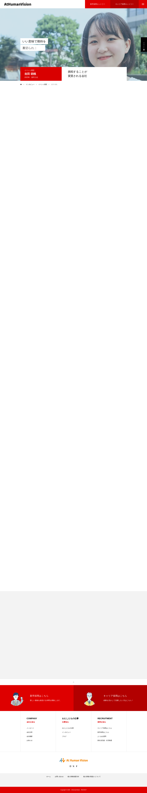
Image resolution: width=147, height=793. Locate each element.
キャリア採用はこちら (105, 728)
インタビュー (66, 732)
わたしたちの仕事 (68, 728)
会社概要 (29, 736)
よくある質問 (102, 736)
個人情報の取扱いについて (92, 776)
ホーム (48, 776)
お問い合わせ (59, 776)
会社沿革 (29, 732)
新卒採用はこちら (103, 732)
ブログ (64, 736)
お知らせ (29, 740)
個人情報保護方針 (73, 776)
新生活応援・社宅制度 (105, 740)
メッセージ (30, 728)
